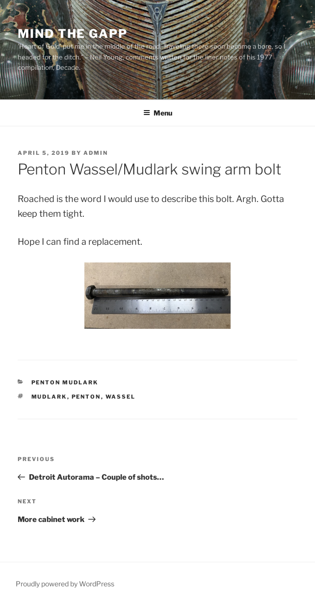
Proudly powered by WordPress (65, 583)
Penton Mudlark (65, 382)
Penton (86, 396)
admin (95, 152)
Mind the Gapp (73, 34)
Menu (157, 113)
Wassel (120, 396)
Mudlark (49, 396)
